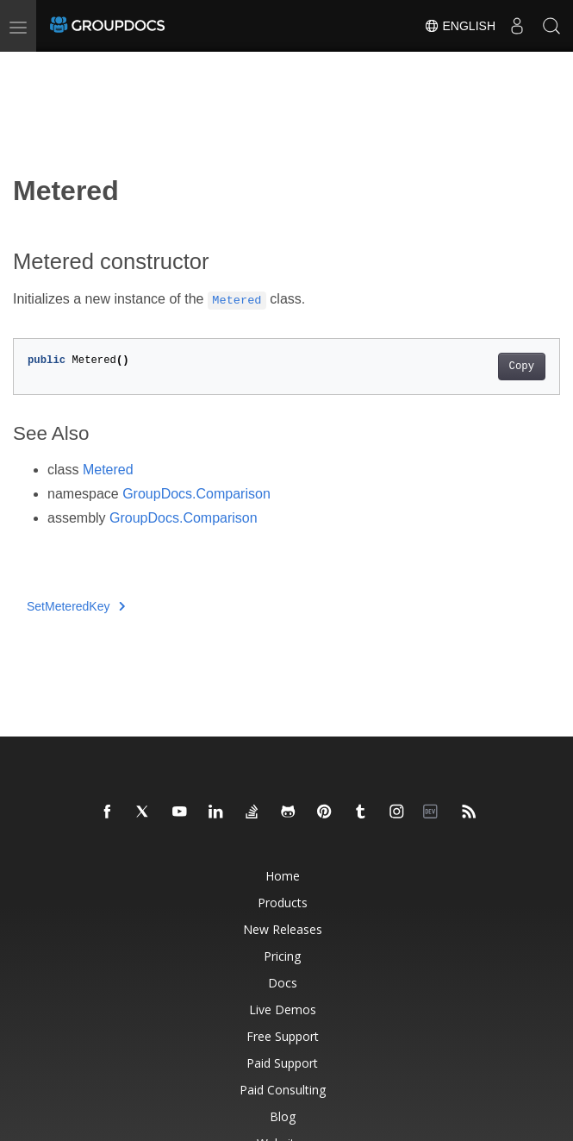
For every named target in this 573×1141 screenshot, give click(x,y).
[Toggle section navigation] (27, 66)
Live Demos (282, 1009)
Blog (283, 1116)
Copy (521, 366)
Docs (282, 983)
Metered (108, 469)
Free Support (282, 1036)
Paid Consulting (283, 1089)
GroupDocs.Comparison (196, 493)
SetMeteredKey (76, 606)
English (459, 26)
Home (282, 876)
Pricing (282, 956)
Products (283, 902)
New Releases (282, 929)
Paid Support (282, 1063)
